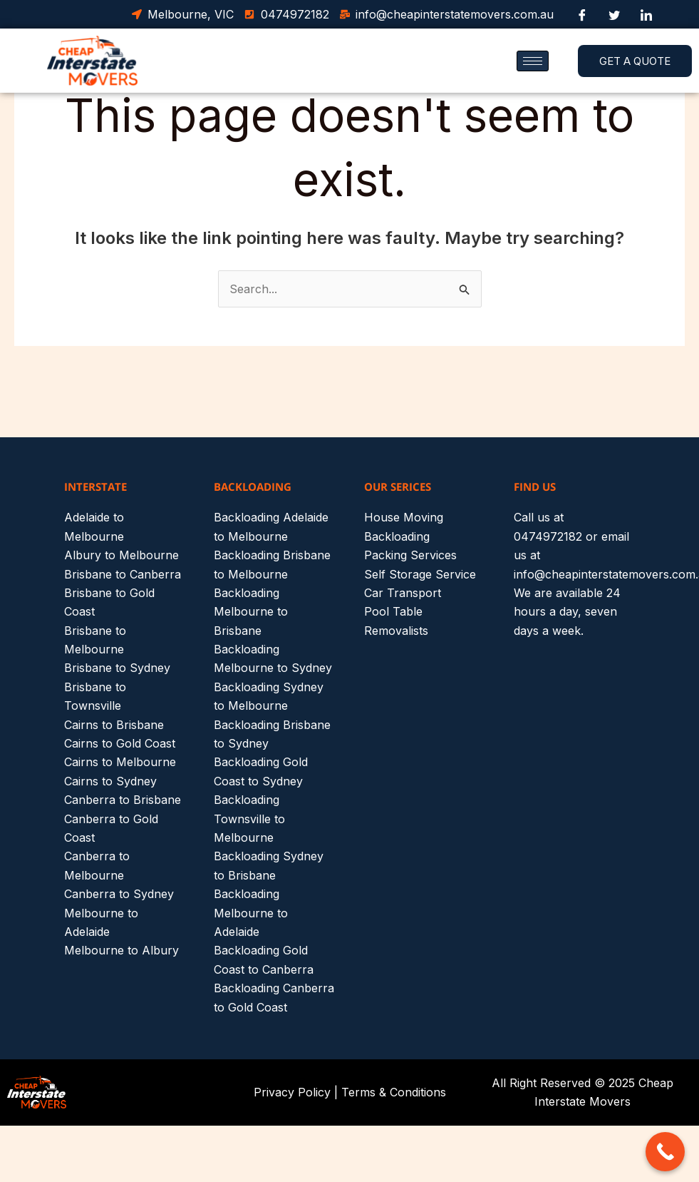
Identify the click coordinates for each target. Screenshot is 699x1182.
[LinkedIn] (646, 14)
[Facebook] (582, 14)
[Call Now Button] (665, 1151)
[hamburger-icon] (533, 61)
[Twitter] (614, 14)
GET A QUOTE (634, 61)
